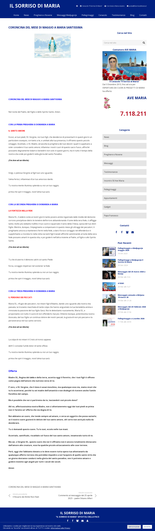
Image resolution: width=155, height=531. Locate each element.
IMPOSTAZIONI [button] (134, 527)
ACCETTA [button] (147, 527)
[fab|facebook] (77, 6)
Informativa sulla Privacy (60, 528)
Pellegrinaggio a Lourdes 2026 (131, 318)
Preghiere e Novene (113, 154)
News (106, 137)
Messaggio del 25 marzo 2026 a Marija (131, 273)
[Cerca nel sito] (124, 43)
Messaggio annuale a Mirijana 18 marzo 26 (131, 296)
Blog (106, 145)
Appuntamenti (110, 198)
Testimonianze (111, 172)
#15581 (121, 283)
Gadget (107, 206)
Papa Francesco (111, 215)
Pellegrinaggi (110, 189)
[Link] (34, 6)
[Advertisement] (52, 78)
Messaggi (108, 163)
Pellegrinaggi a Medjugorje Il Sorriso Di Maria (130, 261)
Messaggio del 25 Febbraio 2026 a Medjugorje (132, 308)
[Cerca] (144, 43)
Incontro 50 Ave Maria (114, 180)
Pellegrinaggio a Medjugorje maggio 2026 (130, 249)
